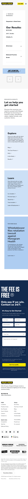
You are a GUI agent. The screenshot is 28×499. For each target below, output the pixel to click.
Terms (20, 359)
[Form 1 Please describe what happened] (14, 341)
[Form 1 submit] (14, 364)
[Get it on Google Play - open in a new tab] (15, 436)
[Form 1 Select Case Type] (14, 334)
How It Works (4, 411)
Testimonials (17, 415)
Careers (3, 413)
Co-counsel (17, 424)
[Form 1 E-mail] (14, 329)
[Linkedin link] (18, 432)
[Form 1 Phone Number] (8, 324)
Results (10, 159)
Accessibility (17, 419)
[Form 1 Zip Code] (20, 324)
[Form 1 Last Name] (20, 320)
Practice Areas (4, 406)
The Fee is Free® (18, 406)
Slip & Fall (10, 199)
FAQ (9, 153)
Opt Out (3, 424)
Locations (3, 404)
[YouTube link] (10, 432)
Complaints (4, 421)
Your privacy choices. (8, 473)
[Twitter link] (2, 432)
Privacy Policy (3, 478)
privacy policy (12, 360)
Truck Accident (11, 202)
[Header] (7, 3)
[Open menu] (26, 3)
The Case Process (12, 150)
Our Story (16, 404)
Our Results (4, 409)
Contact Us (4, 415)
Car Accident (11, 194)
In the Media (11, 156)
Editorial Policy (5, 426)
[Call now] (20, 4)
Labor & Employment (13, 205)
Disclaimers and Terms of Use (14, 478)
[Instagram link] (14, 432)
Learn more (11, 255)
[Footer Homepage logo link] (14, 383)
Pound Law (17, 421)
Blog (9, 147)
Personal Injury (11, 196)
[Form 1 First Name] (8, 320)
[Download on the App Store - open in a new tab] (5, 436)
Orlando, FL (9, 37)
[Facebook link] (6, 432)
